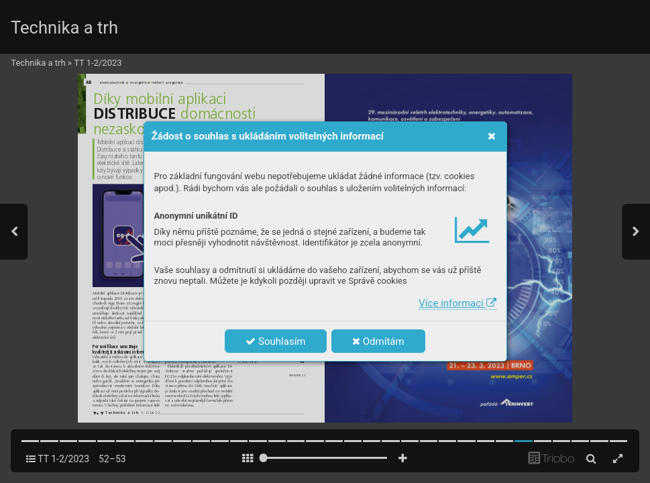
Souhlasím (275, 341)
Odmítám (378, 341)
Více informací (457, 303)
